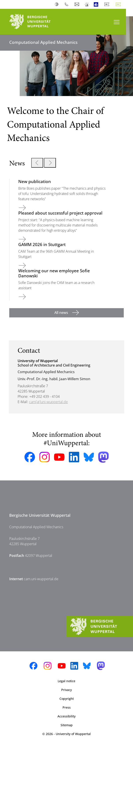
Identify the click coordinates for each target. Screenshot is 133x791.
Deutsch (107, 4)
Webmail (77, 4)
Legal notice (66, 681)
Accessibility (66, 716)
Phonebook (67, 4)
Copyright (66, 699)
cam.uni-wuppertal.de (41, 578)
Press (67, 707)
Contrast (57, 4)
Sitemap (67, 725)
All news (61, 312)
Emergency (87, 4)
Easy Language (97, 4)
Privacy (66, 690)
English (119, 4)
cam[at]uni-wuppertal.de (48, 401)
